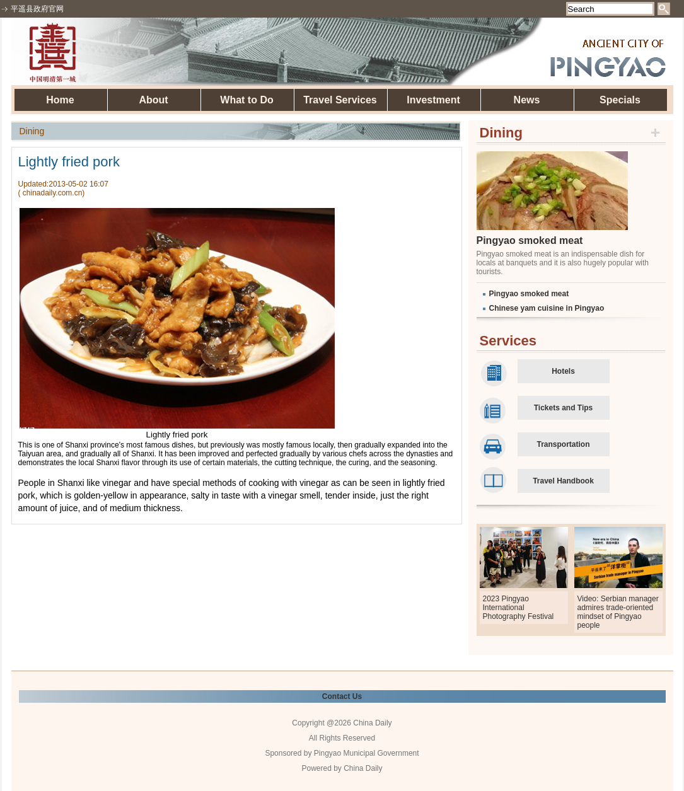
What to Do (246, 100)
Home (60, 100)
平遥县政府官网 (37, 8)
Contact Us (342, 696)
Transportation (562, 444)
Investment (433, 100)
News (527, 100)
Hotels (563, 371)
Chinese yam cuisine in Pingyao (547, 308)
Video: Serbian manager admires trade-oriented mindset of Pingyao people (618, 612)
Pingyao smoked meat (530, 240)
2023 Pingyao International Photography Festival (518, 607)
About (153, 100)
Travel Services (340, 100)
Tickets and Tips (563, 407)
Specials (620, 100)
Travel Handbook (563, 480)
